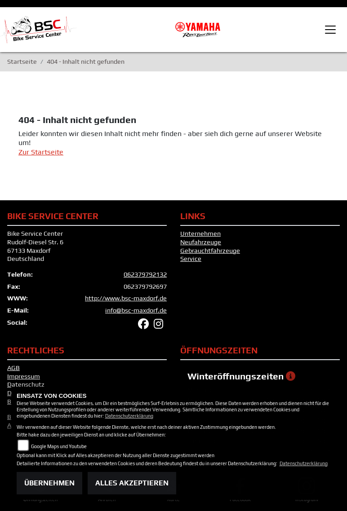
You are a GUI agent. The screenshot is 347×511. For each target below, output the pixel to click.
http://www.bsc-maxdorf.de (126, 298)
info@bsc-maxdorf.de (136, 310)
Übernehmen (49, 483)
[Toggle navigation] (330, 29)
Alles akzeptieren (132, 483)
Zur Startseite (40, 152)
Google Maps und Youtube (59, 446)
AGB (13, 367)
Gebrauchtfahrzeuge (210, 250)
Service (190, 258)
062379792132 (145, 274)
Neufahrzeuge (200, 242)
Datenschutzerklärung (129, 415)
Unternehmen (200, 233)
